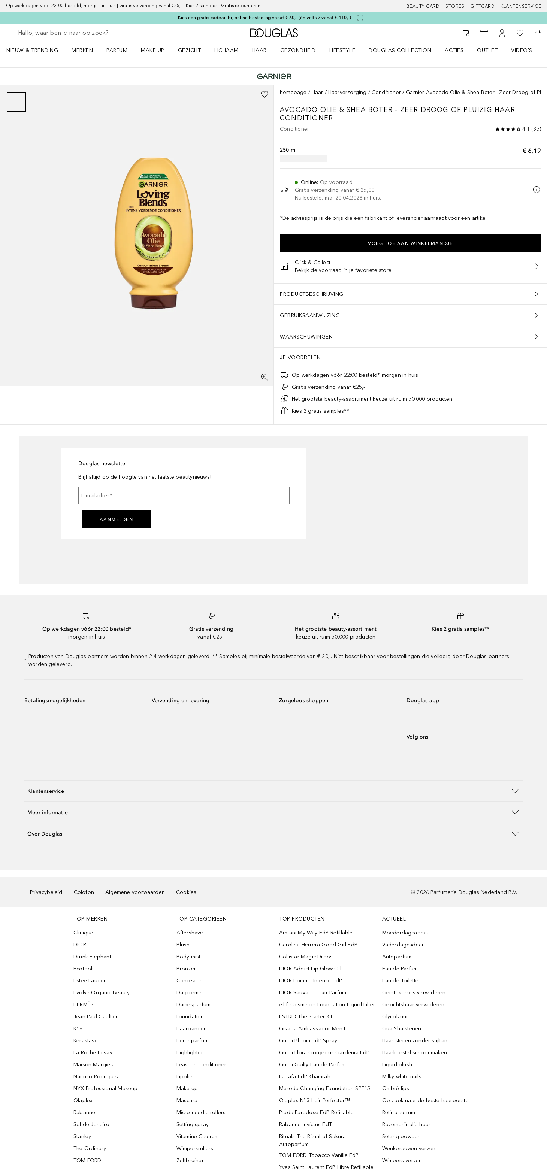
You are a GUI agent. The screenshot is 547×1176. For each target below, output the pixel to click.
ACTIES (454, 50)
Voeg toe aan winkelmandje (410, 243)
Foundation (190, 1016)
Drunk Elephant (92, 957)
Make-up (187, 1088)
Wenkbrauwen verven (409, 1148)
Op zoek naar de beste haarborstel (426, 1100)
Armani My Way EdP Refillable (316, 933)
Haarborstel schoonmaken (414, 1052)
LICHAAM (226, 50)
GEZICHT (189, 50)
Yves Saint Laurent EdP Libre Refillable (326, 1167)
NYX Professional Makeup (105, 1088)
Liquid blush (397, 1064)
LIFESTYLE (342, 50)
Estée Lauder (89, 981)
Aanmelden (116, 519)
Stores (454, 6)
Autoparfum (397, 957)
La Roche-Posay (92, 1052)
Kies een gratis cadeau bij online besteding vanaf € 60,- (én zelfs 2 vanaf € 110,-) (264, 17)
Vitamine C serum (197, 1136)
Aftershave (189, 933)
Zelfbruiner (190, 1160)
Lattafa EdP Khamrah (304, 1076)
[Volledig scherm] (265, 377)
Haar (317, 92)
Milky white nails (401, 1076)
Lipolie (184, 1076)
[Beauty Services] (466, 33)
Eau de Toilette (400, 981)
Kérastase (85, 1040)
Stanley (82, 1136)
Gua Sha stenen (401, 1028)
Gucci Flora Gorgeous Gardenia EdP (324, 1052)
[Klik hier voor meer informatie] (360, 18)
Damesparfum (193, 1004)
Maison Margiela (94, 1064)
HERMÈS (83, 1004)
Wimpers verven (402, 1160)
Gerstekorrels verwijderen (414, 992)
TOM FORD (87, 1160)
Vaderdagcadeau (403, 945)
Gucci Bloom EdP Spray (308, 1040)
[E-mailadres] (184, 495)
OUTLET (487, 50)
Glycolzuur (395, 1016)
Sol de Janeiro (91, 1124)
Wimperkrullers (195, 1148)
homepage (293, 92)
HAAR (259, 50)
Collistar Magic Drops (306, 957)
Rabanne (84, 1112)
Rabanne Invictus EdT (305, 1124)
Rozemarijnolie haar (406, 1124)
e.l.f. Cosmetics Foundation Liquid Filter (327, 1004)
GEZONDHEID (298, 50)
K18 (78, 1028)
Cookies (186, 892)
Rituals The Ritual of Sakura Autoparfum (312, 1140)
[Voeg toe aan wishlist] (265, 94)
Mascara (186, 1100)
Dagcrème (189, 992)
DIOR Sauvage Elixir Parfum (312, 992)
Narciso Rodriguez (96, 1076)
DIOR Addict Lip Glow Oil (310, 969)
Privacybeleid (46, 892)
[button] (273, 790)
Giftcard (482, 6)
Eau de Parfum (400, 969)
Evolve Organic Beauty (101, 992)
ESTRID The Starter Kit (305, 1016)
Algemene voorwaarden (135, 892)
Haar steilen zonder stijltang (416, 1040)
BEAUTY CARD (423, 6)
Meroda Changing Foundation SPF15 (324, 1088)
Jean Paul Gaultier (95, 1016)
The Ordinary (89, 1148)
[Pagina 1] (16, 102)
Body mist (188, 957)
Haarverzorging (347, 92)
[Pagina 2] (16, 124)
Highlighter (189, 1052)
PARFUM (116, 50)
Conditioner (386, 92)
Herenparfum (192, 1040)
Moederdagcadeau (406, 933)
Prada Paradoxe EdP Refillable (316, 1112)
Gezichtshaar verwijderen (413, 1004)
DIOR (79, 945)
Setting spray (192, 1124)
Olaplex (83, 1100)
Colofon (84, 892)
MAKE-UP (152, 50)
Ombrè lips (396, 1088)
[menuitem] (37, 50)
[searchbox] (73, 33)
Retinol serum (398, 1112)
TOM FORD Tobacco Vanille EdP (319, 1155)
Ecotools (84, 969)
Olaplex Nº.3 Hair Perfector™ (314, 1100)
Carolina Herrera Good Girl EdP (318, 945)
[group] (16, 113)
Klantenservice (521, 6)
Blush (183, 945)
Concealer (189, 981)
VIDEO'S (521, 50)
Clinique (83, 933)
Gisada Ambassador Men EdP (316, 1028)
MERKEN (82, 50)
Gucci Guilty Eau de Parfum (312, 1064)
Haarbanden (191, 1028)
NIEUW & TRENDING (32, 50)
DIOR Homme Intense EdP (310, 981)
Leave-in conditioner (201, 1064)
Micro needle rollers (201, 1112)
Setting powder (401, 1136)
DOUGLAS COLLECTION (400, 50)
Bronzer (186, 969)
